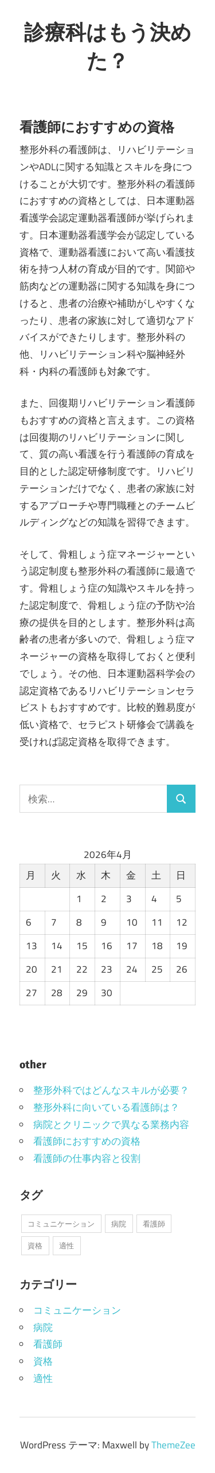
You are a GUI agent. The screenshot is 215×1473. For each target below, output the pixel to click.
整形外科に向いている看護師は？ (106, 1107)
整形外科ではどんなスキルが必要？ (111, 1090)
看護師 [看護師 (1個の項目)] (154, 1223)
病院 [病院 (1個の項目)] (118, 1223)
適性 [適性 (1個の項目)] (66, 1245)
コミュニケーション (77, 1310)
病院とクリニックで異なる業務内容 (111, 1124)
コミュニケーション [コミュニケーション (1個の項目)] (61, 1223)
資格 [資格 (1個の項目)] (35, 1245)
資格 (43, 1361)
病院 (43, 1327)
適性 (43, 1378)
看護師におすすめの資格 (86, 1141)
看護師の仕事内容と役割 (86, 1158)
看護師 (47, 1344)
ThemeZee (173, 1444)
